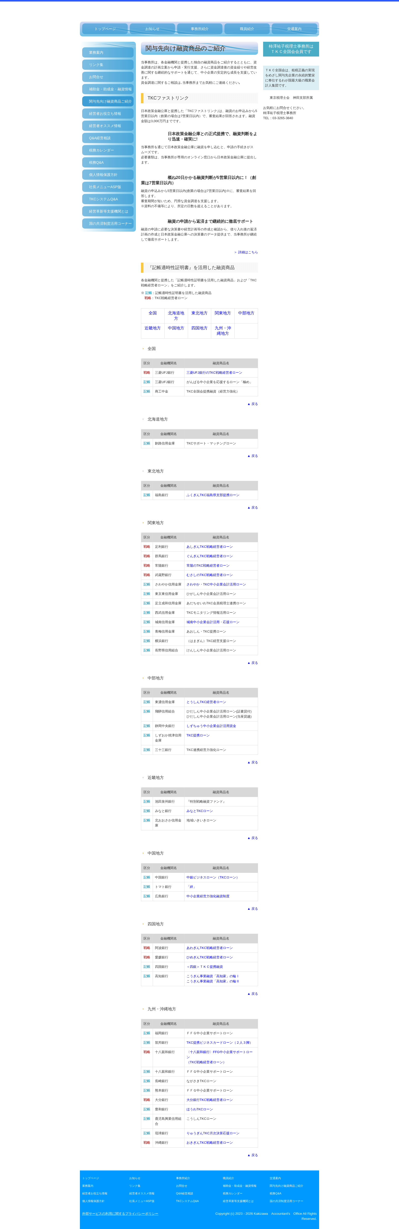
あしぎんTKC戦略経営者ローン (210, 547)
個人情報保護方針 (103, 175)
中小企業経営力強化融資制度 (208, 896)
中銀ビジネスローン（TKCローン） (213, 877)
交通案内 (294, 29)
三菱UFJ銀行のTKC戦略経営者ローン (214, 372)
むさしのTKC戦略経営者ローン (210, 575)
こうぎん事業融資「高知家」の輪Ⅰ (213, 976)
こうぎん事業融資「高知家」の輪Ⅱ (213, 981)
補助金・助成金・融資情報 (110, 89)
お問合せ (96, 77)
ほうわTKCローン (200, 1109)
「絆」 (191, 887)
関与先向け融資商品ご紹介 (110, 101)
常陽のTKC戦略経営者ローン (208, 565)
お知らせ (152, 29)
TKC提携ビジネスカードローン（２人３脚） (220, 1042)
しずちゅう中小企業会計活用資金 (211, 726)
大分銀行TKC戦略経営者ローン (210, 1100)
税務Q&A (96, 162)
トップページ (105, 29)
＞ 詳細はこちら (246, 252)
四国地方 (199, 328)
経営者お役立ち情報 (105, 113)
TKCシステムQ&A (103, 199)
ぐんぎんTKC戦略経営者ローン (210, 556)
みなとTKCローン (200, 811)
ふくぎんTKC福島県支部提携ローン (213, 495)
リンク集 (96, 65)
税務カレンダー (101, 150)
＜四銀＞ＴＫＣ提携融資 (205, 967)
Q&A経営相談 (100, 138)
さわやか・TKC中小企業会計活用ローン (216, 584)
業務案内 (96, 52)
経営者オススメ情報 (105, 126)
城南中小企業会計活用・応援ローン (213, 622)
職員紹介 (247, 29)
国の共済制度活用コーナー (110, 223)
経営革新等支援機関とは (108, 211)
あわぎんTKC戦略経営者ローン (210, 948)
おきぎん (210, 1142)
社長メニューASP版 (105, 187)
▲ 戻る (252, 404)
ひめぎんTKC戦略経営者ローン (210, 957)
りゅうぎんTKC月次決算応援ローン (213, 1133)
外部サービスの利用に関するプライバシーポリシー (120, 1214)
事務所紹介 (200, 29)
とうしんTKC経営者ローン (206, 702)
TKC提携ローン (198, 735)
